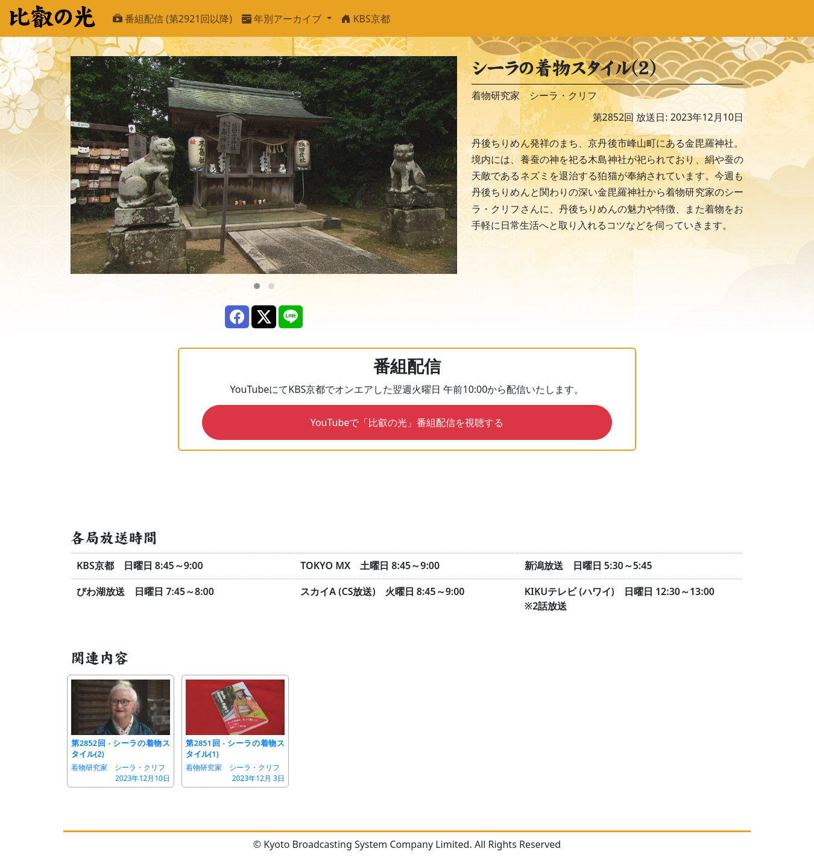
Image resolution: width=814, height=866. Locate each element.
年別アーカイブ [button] (283, 18)
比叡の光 (51, 17)
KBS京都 (365, 18)
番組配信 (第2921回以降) (173, 18)
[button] (257, 286)
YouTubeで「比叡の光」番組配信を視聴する (407, 422)
